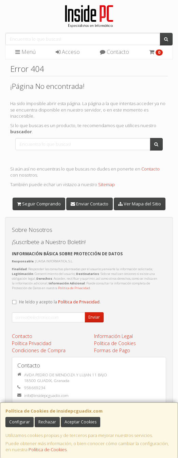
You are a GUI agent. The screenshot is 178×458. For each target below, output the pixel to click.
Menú (25, 52)
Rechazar (47, 422)
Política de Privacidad (74, 288)
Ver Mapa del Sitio (139, 204)
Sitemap (106, 184)
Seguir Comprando (39, 204)
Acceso (68, 52)
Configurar (19, 422)
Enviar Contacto (89, 204)
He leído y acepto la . (60, 301)
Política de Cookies (48, 449)
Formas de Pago (112, 350)
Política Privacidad (31, 343)
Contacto (114, 52)
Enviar (94, 317)
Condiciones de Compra (39, 350)
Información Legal (113, 336)
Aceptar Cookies (80, 422)
